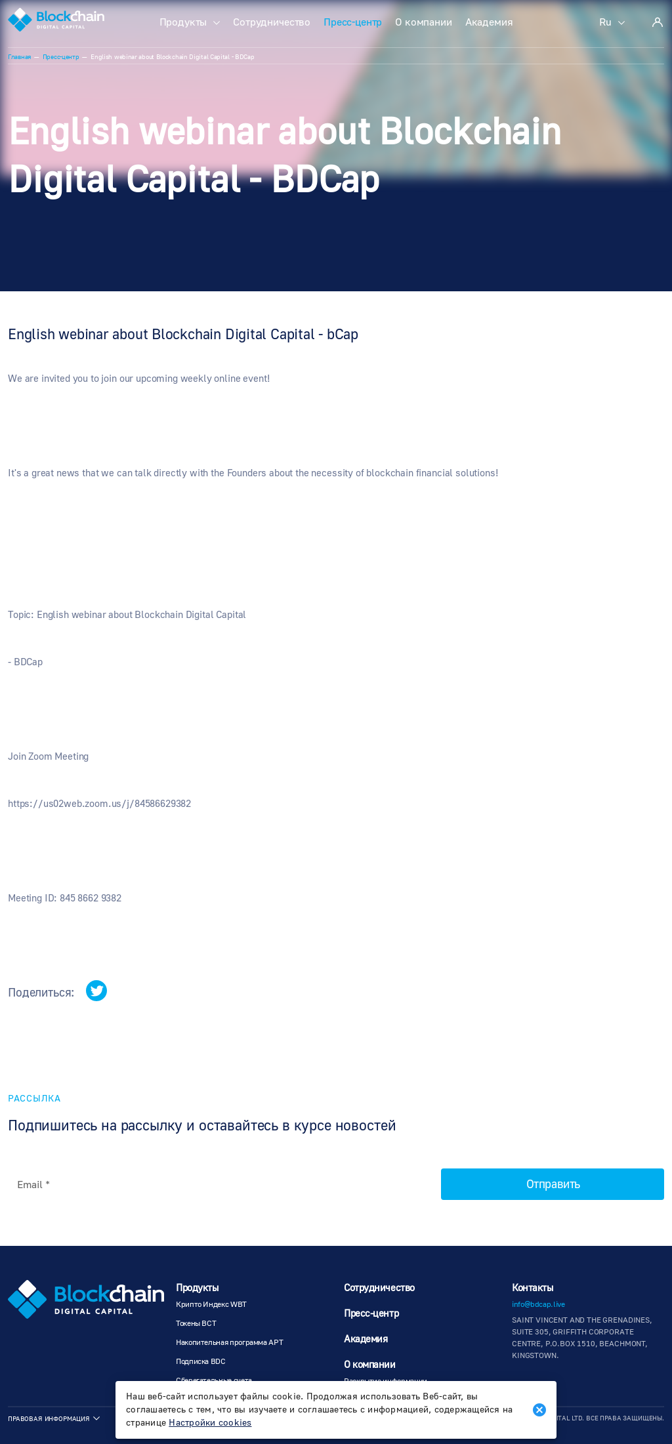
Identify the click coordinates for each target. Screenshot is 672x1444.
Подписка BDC (201, 1362)
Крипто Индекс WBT (211, 1305)
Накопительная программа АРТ (229, 1343)
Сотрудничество (271, 22)
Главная (19, 56)
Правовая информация (49, 1418)
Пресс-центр (353, 22)
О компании (423, 22)
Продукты (183, 22)
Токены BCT (196, 1324)
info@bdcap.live (538, 1305)
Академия (489, 22)
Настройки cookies (210, 1423)
